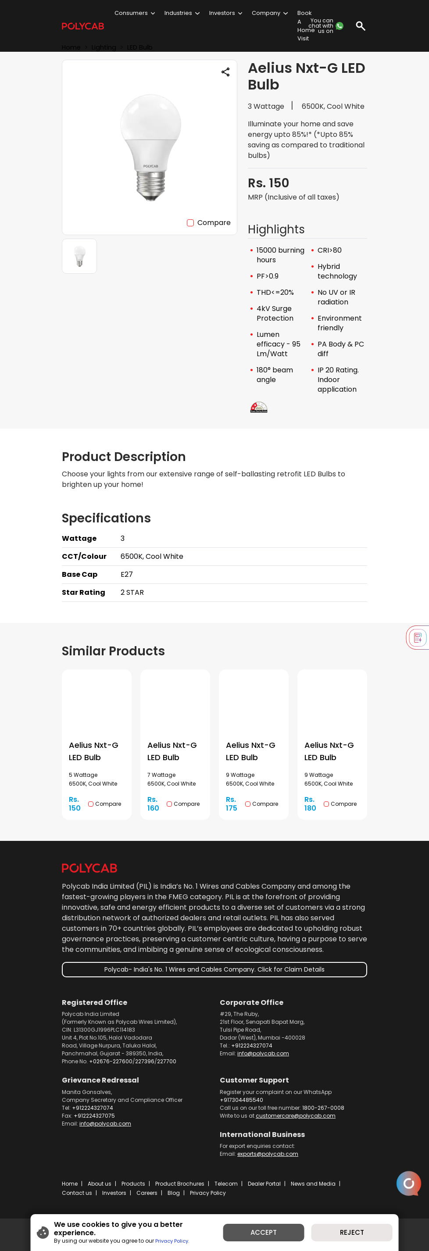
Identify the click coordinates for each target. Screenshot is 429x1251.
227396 (144, 1061)
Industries (178, 13)
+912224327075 (94, 1115)
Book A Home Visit (306, 25)
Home (70, 1183)
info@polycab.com (263, 1053)
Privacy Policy (208, 1193)
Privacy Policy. (161, 1239)
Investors (222, 13)
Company (266, 13)
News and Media (313, 1183)
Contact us (77, 1193)
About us (99, 1183)
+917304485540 (241, 1100)
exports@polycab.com (267, 1154)
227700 (166, 1061)
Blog (174, 1193)
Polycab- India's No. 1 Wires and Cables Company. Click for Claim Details (214, 969)
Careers (146, 1193)
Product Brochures (179, 1183)
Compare (214, 223)
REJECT (361, 1235)
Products (133, 1183)
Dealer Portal (264, 1183)
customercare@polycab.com (296, 1115)
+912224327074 (251, 1045)
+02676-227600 (110, 1061)
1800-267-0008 (323, 1108)
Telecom (226, 1183)
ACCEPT (267, 1235)
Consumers (131, 13)
